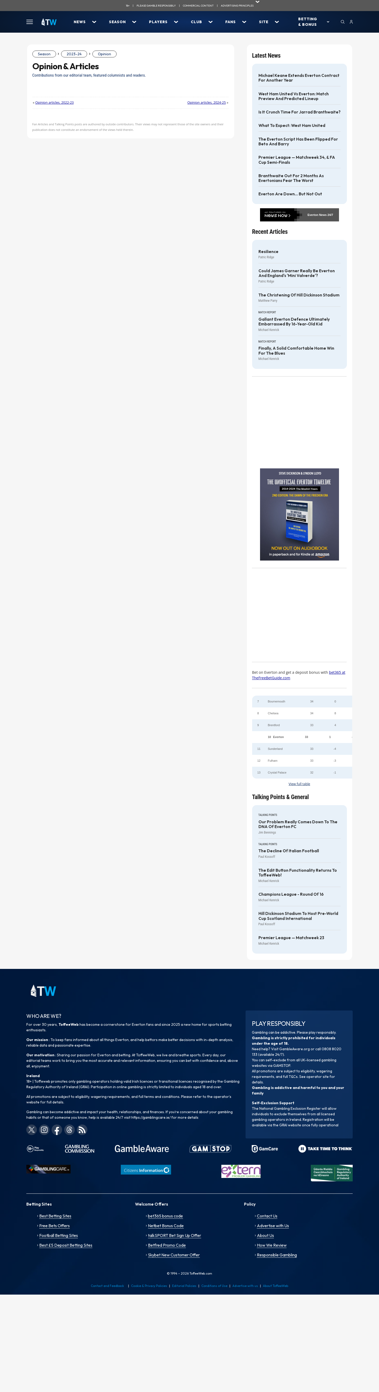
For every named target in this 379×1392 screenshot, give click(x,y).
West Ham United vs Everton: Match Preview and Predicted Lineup (293, 96)
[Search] (343, 22)
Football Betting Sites (58, 1235)
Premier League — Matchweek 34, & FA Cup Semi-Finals (296, 160)
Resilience (268, 251)
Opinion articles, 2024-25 (206, 102)
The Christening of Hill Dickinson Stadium (299, 295)
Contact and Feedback (107, 1286)
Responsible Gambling (277, 1254)
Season (117, 21)
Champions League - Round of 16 (291, 894)
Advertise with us (245, 1286)
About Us (265, 1235)
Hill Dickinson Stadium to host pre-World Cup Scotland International (298, 916)
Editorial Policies (184, 1286)
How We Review (272, 1245)
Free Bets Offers (54, 1225)
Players (158, 21)
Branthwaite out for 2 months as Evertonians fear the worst (291, 178)
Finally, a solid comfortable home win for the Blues (296, 350)
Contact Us (267, 1215)
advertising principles (237, 5)
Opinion (104, 54)
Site (263, 21)
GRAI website (290, 1125)
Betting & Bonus (307, 22)
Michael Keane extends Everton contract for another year (299, 78)
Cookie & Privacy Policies (149, 1286)
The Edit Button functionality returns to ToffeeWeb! (297, 873)
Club (196, 21)
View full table (299, 784)
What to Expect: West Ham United (291, 125)
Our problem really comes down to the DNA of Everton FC (297, 824)
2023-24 (74, 54)
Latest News (266, 55)
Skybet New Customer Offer (174, 1254)
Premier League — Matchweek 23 (291, 937)
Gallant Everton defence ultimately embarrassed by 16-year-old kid (294, 321)
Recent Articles (270, 231)
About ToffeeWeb (275, 1286)
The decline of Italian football (288, 851)
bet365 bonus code (165, 1215)
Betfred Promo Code (167, 1245)
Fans (230, 21)
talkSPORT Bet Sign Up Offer (174, 1235)
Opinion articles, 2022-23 (54, 102)
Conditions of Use (214, 1286)
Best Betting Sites (55, 1215)
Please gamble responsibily (156, 5)
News (80, 21)
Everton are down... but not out (290, 194)
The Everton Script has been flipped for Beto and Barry (298, 141)
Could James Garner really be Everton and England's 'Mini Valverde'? (296, 273)
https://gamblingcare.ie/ (151, 1117)
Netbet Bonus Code (166, 1225)
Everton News (317, 214)
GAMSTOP (281, 1065)
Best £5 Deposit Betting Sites (65, 1245)
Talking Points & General (280, 797)
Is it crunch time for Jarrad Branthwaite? (299, 112)
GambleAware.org (294, 1049)
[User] (351, 22)
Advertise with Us (273, 1225)
